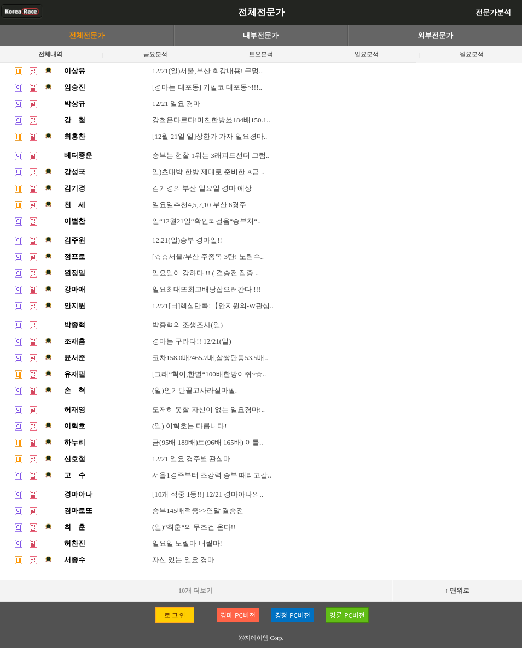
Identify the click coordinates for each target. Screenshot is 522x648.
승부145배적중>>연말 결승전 (197, 510)
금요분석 (155, 54)
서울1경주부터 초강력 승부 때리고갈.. (211, 475)
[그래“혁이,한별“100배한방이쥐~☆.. (209, 374)
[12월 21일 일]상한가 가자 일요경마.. (209, 136)
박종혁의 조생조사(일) (187, 325)
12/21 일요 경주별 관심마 (191, 459)
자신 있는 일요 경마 (183, 560)
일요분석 (367, 54)
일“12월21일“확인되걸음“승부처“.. (206, 221)
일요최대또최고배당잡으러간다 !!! (206, 289)
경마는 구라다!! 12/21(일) (191, 341)
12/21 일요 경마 (176, 103)
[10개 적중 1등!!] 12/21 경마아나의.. (207, 494)
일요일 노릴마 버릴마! (187, 543)
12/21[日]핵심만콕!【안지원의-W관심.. (213, 306)
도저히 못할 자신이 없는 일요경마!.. (208, 409)
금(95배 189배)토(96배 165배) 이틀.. (207, 442)
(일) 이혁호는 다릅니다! (189, 426)
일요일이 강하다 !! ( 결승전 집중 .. (205, 273)
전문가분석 (493, 12)
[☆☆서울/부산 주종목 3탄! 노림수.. (208, 256)
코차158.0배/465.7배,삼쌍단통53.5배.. (210, 358)
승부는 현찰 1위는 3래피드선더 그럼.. (211, 155)
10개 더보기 (195, 590)
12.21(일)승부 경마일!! (187, 240)
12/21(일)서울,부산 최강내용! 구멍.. (207, 71)
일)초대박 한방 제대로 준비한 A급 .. (208, 172)
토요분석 (261, 54)
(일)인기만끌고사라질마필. (194, 390)
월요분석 (472, 54)
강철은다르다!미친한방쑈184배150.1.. (211, 120)
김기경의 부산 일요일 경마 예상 (202, 188)
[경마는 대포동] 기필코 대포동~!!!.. (207, 87)
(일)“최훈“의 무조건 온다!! (193, 527)
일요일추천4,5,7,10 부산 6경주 (199, 205)
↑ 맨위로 (457, 590)
